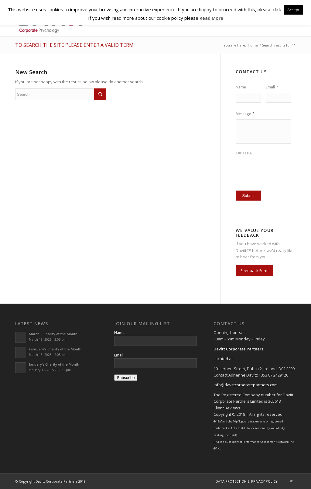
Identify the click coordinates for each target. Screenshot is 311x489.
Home (253, 45)
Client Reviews (227, 408)
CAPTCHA (244, 153)
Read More (211, 18)
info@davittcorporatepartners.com (246, 384)
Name (241, 87)
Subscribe (126, 377)
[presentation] (271, 168)
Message (245, 113)
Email (272, 87)
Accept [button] (293, 9)
